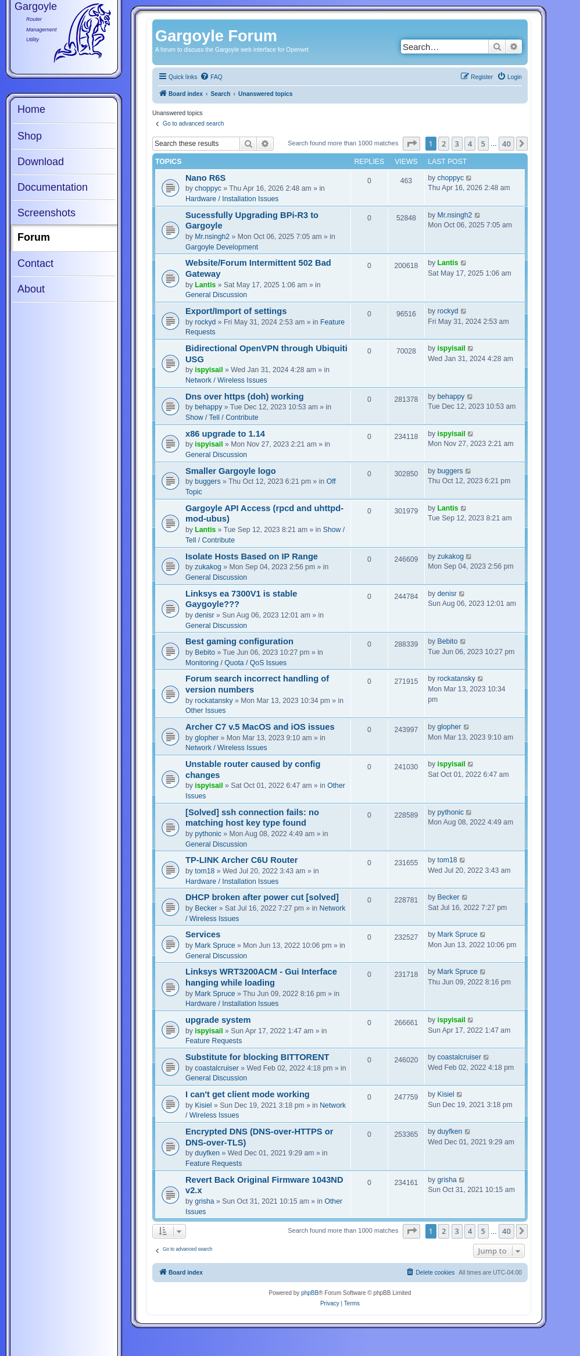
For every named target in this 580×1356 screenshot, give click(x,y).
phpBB (309, 1293)
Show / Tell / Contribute (222, 417)
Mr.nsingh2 (212, 237)
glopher (207, 738)
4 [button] (470, 143)
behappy (208, 407)
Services (202, 934)
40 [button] (506, 143)
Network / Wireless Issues (226, 380)
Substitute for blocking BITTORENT (257, 1057)
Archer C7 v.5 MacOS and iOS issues (260, 726)
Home (31, 109)
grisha (204, 1201)
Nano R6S (205, 178)
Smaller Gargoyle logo (230, 471)
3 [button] (457, 143)
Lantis (205, 285)
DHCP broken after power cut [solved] (262, 897)
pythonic (208, 834)
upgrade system (218, 1020)
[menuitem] (211, 77)
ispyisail (209, 370)
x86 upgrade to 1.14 (225, 433)
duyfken (207, 1153)
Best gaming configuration (239, 641)
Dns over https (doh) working (244, 396)
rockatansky (213, 701)
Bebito (205, 652)
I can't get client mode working (247, 1094)
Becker (206, 908)
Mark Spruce (215, 945)
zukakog (208, 567)
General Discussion (216, 295)
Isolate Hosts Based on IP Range (251, 556)
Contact (35, 263)
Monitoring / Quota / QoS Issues (236, 663)
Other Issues (205, 710)
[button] (411, 144)
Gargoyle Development (221, 247)
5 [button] (483, 143)
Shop (29, 136)
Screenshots (46, 213)
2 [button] (444, 143)
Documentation (52, 187)
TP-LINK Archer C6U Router (241, 860)
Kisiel (203, 1105)
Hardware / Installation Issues (231, 199)
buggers (207, 481)
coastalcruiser (216, 1068)
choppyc (208, 188)
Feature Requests (213, 1041)
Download (40, 161)
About (31, 289)
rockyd (205, 322)
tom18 (204, 871)
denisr (204, 615)
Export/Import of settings (236, 311)
